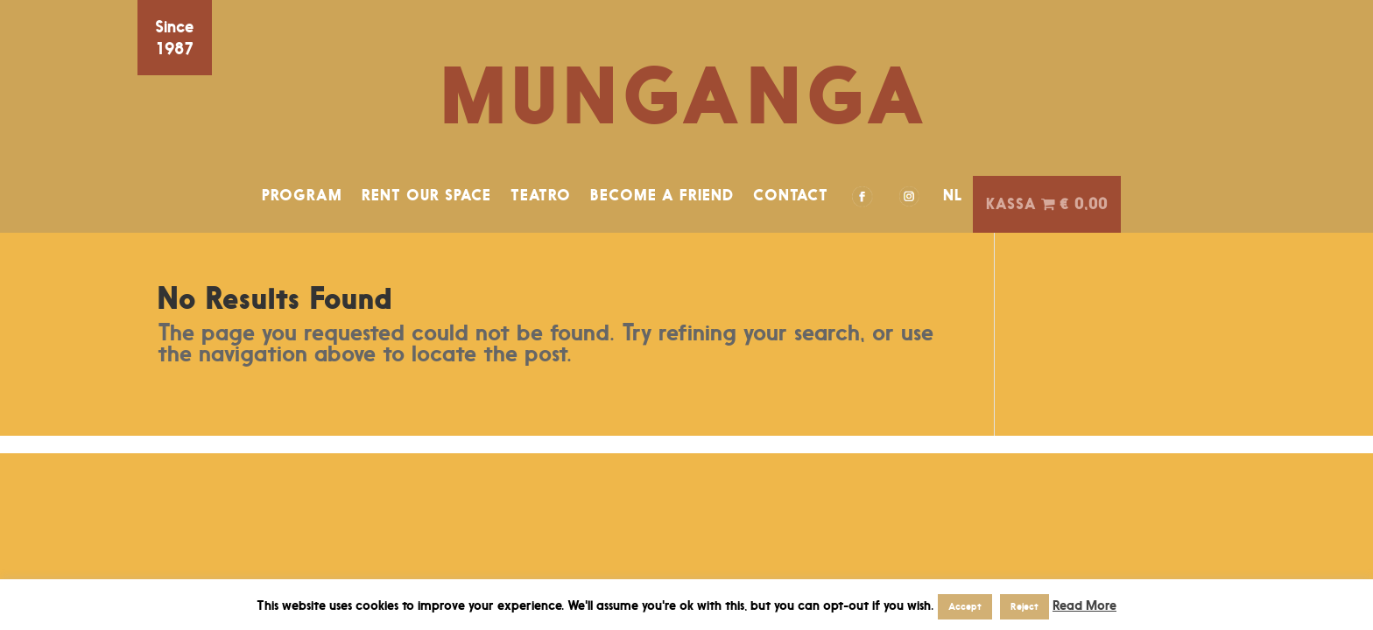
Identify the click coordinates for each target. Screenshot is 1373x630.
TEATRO (540, 195)
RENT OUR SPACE (426, 195)
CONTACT (790, 195)
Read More (1084, 605)
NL (953, 195)
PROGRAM (302, 195)
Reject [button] (1024, 606)
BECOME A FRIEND (662, 195)
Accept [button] (965, 606)
